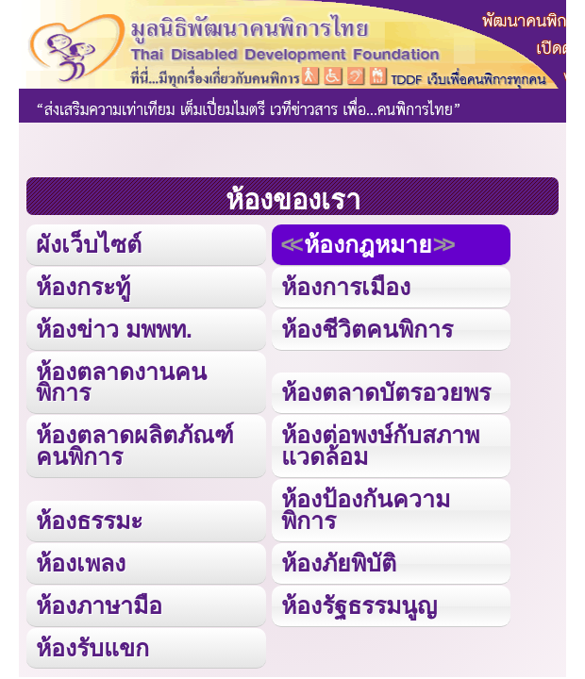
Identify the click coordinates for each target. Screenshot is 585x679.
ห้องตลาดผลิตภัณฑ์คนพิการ (135, 446)
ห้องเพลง (80, 563)
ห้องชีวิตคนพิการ (367, 329)
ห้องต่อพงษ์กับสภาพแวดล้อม (380, 446)
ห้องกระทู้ (83, 286)
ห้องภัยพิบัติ (338, 563)
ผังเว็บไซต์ (89, 244)
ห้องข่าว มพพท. (114, 329)
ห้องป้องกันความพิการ (365, 510)
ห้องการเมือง (345, 286)
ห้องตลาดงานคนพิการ (121, 382)
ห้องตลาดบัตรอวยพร (386, 392)
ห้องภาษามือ (99, 605)
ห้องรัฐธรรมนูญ (359, 605)
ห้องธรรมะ (89, 520)
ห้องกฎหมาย (368, 244)
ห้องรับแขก (92, 648)
